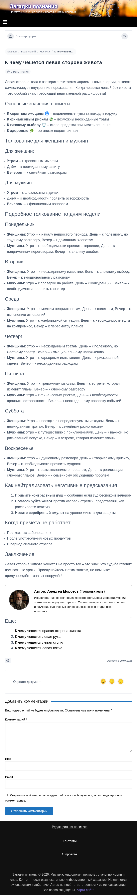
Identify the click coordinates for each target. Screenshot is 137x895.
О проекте (69, 854)
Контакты (69, 841)
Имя (8, 758)
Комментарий (16, 719)
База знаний (28, 51)
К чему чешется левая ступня (39, 642)
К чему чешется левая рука (38, 637)
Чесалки (45, 51)
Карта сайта (85, 890)
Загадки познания (34, 6)
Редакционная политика (69, 827)
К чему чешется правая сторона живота (48, 631)
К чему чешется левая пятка (38, 648)
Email (9, 777)
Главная (12, 51)
